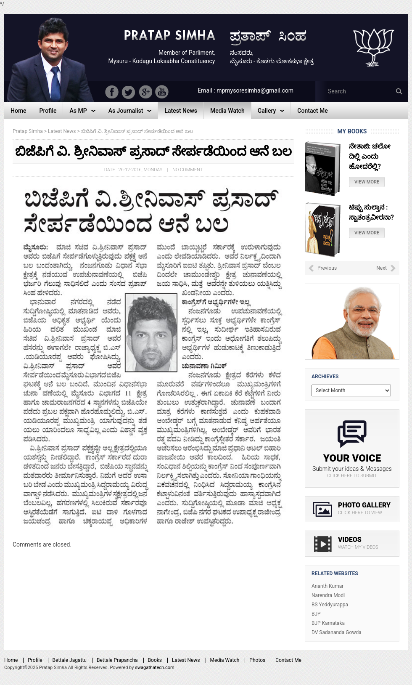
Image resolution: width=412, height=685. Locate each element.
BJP (316, 614)
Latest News (186, 660)
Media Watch (225, 660)
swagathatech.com (154, 667)
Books (155, 660)
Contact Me (288, 660)
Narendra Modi (328, 595)
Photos (257, 660)
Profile (35, 660)
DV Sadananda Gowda (337, 632)
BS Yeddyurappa (330, 605)
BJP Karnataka (328, 623)
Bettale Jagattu (70, 660)
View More (366, 182)
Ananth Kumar (327, 586)
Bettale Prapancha (117, 660)
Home (11, 660)
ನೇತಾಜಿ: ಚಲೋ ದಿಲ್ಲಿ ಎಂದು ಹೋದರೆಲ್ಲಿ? (370, 156)
